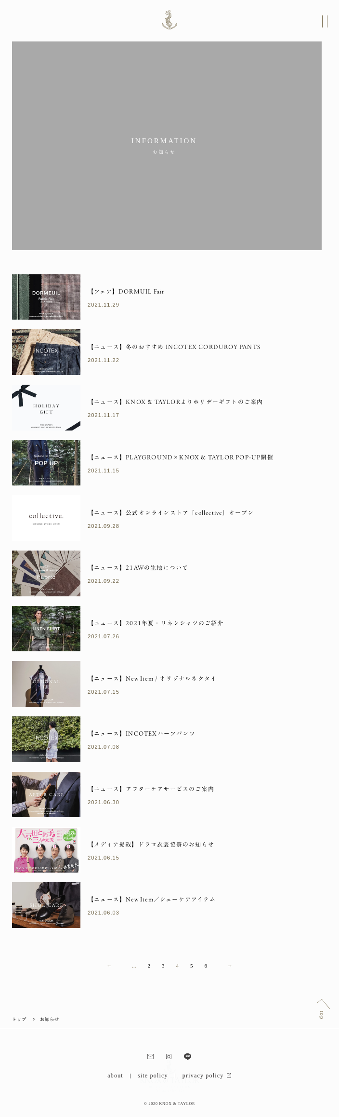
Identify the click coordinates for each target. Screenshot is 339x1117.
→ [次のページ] (230, 966)
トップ (19, 1019)
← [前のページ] (109, 966)
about (115, 1075)
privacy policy (207, 1075)
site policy (153, 1075)
